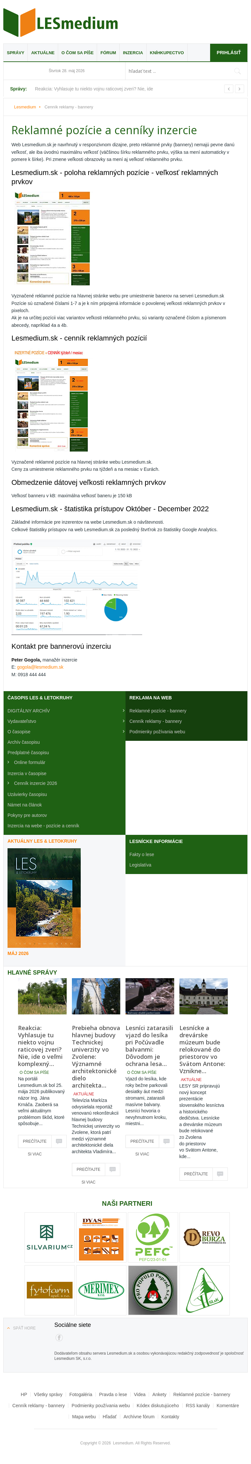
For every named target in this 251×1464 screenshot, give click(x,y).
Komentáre (228, 1405)
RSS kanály (198, 1405)
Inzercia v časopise (27, 773)
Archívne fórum (139, 1416)
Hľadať (110, 1416)
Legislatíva (140, 864)
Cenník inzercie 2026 (35, 783)
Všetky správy (48, 1394)
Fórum (108, 52)
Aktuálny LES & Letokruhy (42, 841)
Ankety (159, 1394)
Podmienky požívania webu (157, 731)
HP (24, 1394)
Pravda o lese (113, 1394)
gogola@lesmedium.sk (40, 667)
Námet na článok (25, 804)
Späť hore (24, 1328)
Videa (140, 1394)
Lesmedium (60, 22)
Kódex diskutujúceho (158, 1405)
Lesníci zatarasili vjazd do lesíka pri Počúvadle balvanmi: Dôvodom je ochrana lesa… (149, 1046)
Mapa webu (84, 1416)
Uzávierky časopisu (27, 794)
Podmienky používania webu (101, 1405)
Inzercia (133, 52)
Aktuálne (43, 52)
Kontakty (170, 1416)
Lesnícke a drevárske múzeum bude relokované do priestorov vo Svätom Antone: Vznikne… (202, 1049)
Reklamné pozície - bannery (157, 710)
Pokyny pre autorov (27, 815)
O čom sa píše (77, 52)
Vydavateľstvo (22, 721)
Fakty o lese (141, 854)
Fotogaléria (80, 1394)
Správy (15, 52)
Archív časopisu (24, 742)
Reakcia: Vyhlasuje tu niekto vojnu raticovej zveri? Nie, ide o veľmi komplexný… (40, 1046)
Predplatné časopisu (28, 752)
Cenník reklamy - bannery (155, 721)
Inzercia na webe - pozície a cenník (43, 825)
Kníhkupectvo (167, 52)
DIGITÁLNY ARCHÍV (29, 710)
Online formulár (29, 762)
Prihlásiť (229, 52)
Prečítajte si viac (34, 1143)
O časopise (19, 731)
